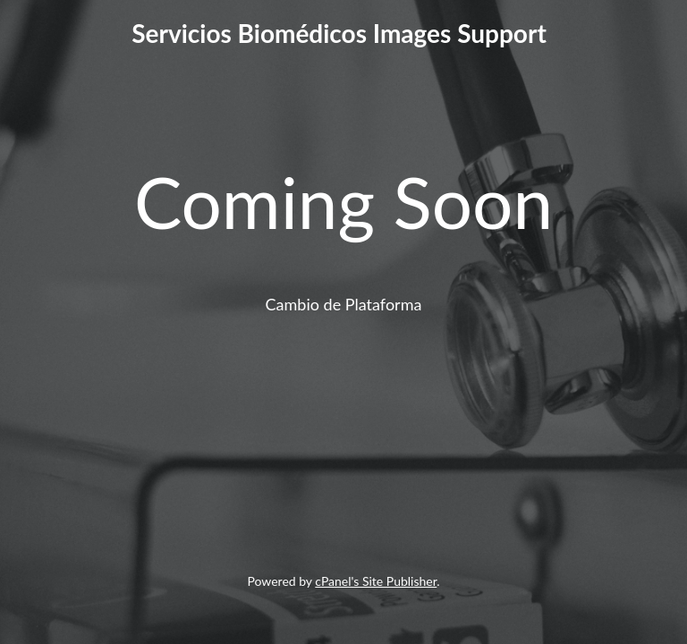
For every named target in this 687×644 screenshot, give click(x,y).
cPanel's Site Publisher (376, 581)
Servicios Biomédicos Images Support (339, 33)
